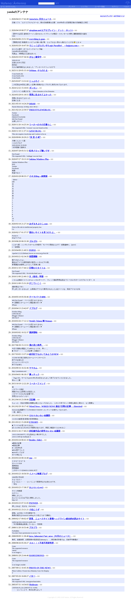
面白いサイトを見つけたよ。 (42, 232)
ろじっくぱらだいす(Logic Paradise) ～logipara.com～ (54, 45)
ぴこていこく (35, 283)
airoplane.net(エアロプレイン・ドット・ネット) (51, 30)
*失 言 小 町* (35, 137)
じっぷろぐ (34, 81)
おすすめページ (119, 16)
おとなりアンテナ (106, 16)
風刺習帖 (33, 332)
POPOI (32, 250)
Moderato (33, 584)
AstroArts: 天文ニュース (40, 19)
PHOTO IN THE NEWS (40, 568)
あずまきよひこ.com (38, 224)
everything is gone (37, 39)
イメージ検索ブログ (38, 474)
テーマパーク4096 (37, 297)
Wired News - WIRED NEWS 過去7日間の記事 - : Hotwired (55, 406)
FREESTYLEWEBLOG (40, 110)
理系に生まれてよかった (40, 95)
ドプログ (33, 308)
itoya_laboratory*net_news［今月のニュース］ (50, 536)
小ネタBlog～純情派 (38, 176)
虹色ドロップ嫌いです (39, 151)
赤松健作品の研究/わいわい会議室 (44, 431)
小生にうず (34, 509)
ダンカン (33, 88)
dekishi (32, 104)
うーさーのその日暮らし (40, 124)
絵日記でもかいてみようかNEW (44, 354)
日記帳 (32, 399)
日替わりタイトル (37, 268)
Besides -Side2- (35, 440)
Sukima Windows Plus (39, 159)
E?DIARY (33, 422)
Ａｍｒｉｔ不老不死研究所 (41, 543)
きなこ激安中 (35, 57)
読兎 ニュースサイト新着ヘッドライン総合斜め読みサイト (56, 519)
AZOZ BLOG (35, 131)
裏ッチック (34, 374)
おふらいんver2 (36, 487)
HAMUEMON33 (36, 555)
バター (32, 576)
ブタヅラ (33, 527)
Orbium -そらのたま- (38, 70)
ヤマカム (33, 368)
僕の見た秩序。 (36, 345)
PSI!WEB (33, 503)
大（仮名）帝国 (36, 276)
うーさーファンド (37, 383)
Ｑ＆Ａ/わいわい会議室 (39, 415)
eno (30, 458)
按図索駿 (33, 256)
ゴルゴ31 (33, 241)
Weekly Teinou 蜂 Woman (40, 321)
